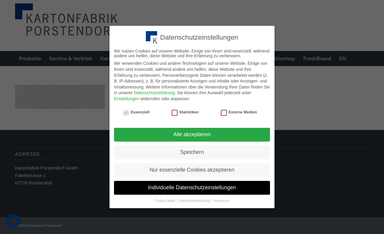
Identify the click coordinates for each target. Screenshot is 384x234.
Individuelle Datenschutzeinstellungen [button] (192, 186)
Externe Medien (239, 110)
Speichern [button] (192, 150)
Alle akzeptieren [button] (192, 133)
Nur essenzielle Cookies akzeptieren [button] (191, 168)
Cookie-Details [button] (165, 199)
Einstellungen (126, 96)
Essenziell (136, 110)
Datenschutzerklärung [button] (195, 199)
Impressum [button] (221, 199)
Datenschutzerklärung (154, 90)
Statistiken (185, 110)
